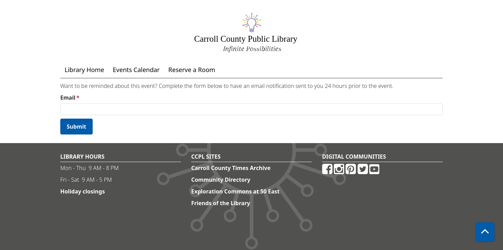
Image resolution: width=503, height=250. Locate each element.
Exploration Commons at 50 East (235, 191)
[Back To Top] (484, 231)
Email (67, 97)
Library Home (84, 70)
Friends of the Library (220, 203)
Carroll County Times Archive (230, 168)
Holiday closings (82, 191)
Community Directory (220, 179)
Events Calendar (136, 70)
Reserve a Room (191, 70)
